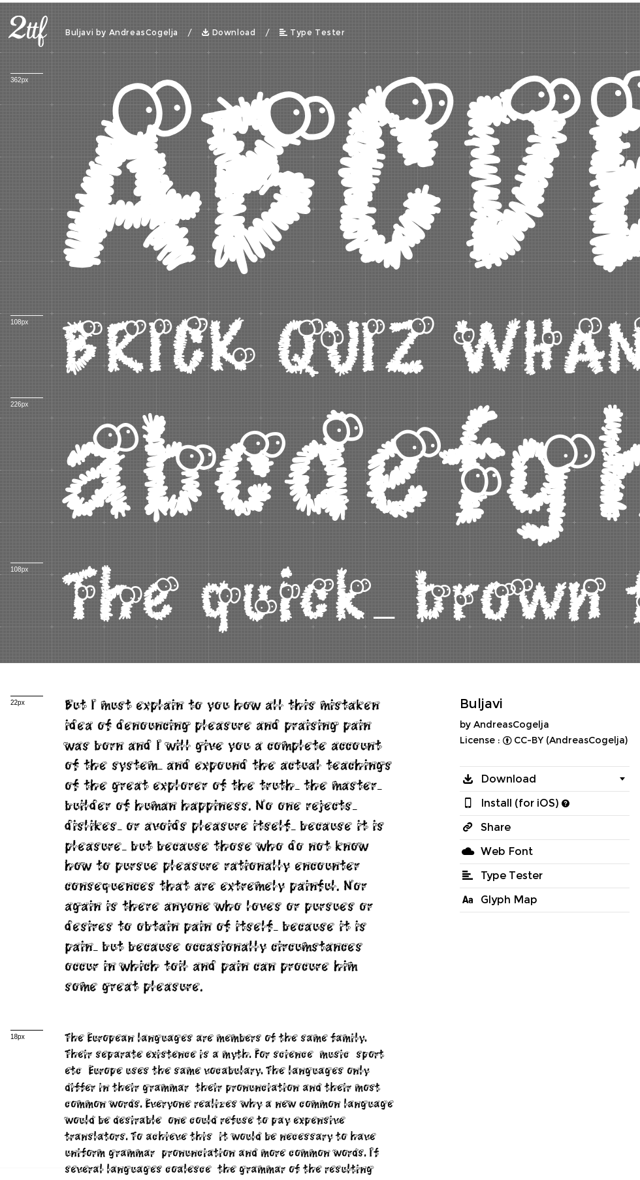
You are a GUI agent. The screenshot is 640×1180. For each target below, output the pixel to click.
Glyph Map (509, 899)
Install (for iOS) (520, 803)
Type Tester (317, 32)
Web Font (507, 851)
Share (496, 827)
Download (234, 32)
